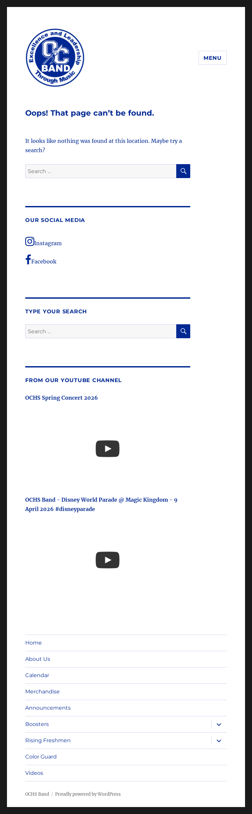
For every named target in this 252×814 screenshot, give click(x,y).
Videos (34, 773)
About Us (37, 659)
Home (33, 643)
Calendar (37, 675)
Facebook (40, 259)
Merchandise (42, 691)
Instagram (43, 241)
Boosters (37, 724)
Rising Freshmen (48, 740)
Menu (213, 58)
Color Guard (41, 757)
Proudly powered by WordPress (88, 794)
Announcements (48, 708)
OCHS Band (37, 794)
